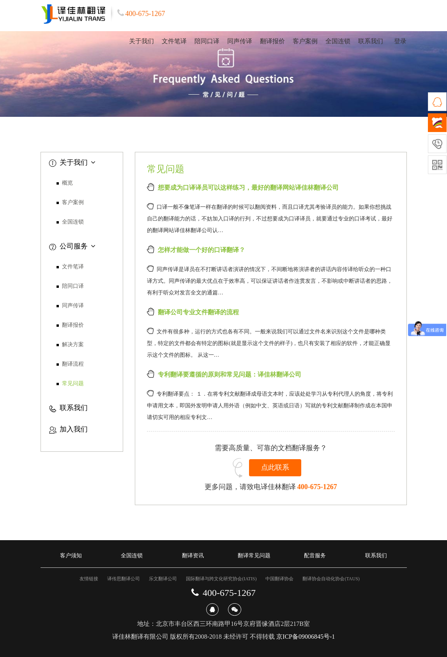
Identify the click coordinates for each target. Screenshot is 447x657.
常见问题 (73, 383)
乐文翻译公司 (163, 578)
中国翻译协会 (279, 578)
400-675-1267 (317, 487)
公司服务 (72, 246)
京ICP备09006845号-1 (305, 636)
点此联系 (275, 467)
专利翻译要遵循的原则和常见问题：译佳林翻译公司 (229, 374)
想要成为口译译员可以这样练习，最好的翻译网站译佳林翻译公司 (248, 187)
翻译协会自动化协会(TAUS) (330, 578)
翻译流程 (73, 364)
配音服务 (315, 555)
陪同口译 (206, 41)
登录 (400, 41)
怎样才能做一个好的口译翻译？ (201, 250)
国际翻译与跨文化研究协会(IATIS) (221, 578)
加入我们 (68, 429)
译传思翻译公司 (123, 578)
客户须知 (71, 555)
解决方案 (73, 344)
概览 (67, 183)
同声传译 (239, 41)
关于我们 (141, 41)
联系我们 (370, 41)
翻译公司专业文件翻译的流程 (198, 312)
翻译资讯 (193, 555)
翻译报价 (272, 41)
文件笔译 (174, 41)
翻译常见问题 (254, 555)
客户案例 (305, 41)
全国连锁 (337, 41)
